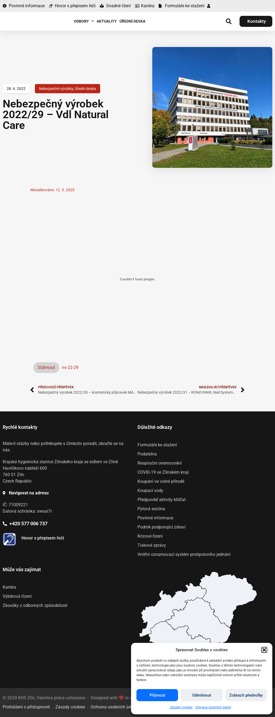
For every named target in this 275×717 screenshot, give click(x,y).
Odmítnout (201, 695)
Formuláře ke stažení (157, 444)
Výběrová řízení (17, 596)
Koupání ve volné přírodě (161, 481)
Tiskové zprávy (152, 545)
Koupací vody (150, 490)
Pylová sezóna (151, 508)
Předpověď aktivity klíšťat (162, 499)
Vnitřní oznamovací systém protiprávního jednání (184, 554)
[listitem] (198, 621)
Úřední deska (132, 21)
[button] (264, 650)
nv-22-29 (70, 367)
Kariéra (9, 587)
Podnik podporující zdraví (162, 527)
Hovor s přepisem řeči (42, 538)
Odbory (84, 21)
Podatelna (147, 454)
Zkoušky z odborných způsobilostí (35, 605)
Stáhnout (46, 367)
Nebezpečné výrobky (56, 88)
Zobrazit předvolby (246, 695)
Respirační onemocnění (160, 463)
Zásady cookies (181, 707)
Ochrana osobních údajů (213, 707)
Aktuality (107, 21)
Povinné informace (155, 517)
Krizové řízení (150, 536)
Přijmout (157, 695)
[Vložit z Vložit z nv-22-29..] (137, 279)
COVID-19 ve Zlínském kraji (163, 472)
